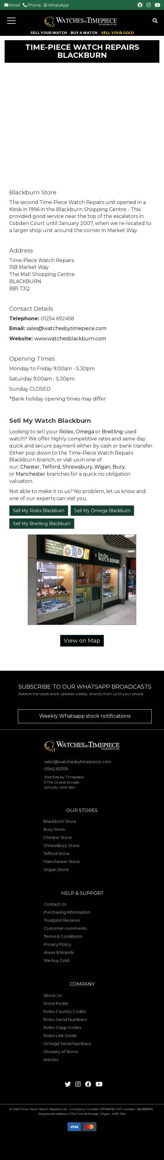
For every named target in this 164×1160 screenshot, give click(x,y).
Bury (119, 467)
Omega (85, 432)
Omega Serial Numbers (67, 1043)
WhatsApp (58, 4)
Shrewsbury (77, 467)
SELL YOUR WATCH (49, 33)
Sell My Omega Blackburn (102, 510)
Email (14, 4)
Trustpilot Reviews (62, 920)
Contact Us (55, 904)
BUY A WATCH (84, 33)
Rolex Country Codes (64, 1011)
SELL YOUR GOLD (117, 33)
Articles (50, 1059)
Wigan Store (56, 869)
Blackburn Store (59, 821)
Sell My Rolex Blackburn (38, 510)
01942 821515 (56, 768)
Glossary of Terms (60, 1051)
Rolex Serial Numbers (65, 1019)
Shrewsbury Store (61, 845)
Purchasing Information (67, 912)
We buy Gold (56, 960)
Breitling (112, 432)
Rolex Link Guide (60, 1035)
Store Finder (56, 1003)
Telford (51, 467)
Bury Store (54, 829)
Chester (30, 467)
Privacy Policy (57, 944)
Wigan (102, 467)
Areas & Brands (59, 952)
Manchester (29, 474)
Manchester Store (61, 861)
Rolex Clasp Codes (62, 1027)
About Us (52, 995)
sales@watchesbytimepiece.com (66, 328)
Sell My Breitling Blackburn (42, 523)
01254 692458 (57, 318)
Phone (34, 4)
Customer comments (65, 928)
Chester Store (57, 837)
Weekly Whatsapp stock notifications (84, 716)
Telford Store (56, 853)
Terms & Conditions (63, 936)
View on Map (82, 640)
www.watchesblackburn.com (70, 339)
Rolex (66, 432)
